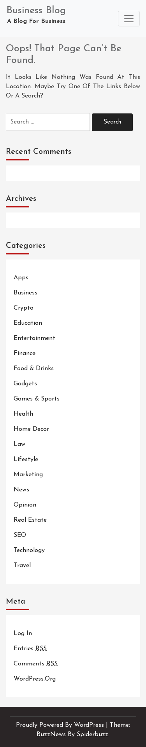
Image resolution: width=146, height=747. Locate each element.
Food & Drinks (34, 369)
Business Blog (36, 11)
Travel (22, 565)
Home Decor (31, 429)
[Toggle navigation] (129, 18)
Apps (21, 278)
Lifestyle (26, 459)
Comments (36, 664)
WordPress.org (35, 679)
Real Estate (30, 520)
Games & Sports (37, 399)
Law (19, 444)
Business (25, 293)
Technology (29, 550)
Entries (30, 649)
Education (28, 323)
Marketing (28, 475)
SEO (20, 535)
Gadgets (25, 384)
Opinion (25, 505)
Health (23, 414)
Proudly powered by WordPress (61, 725)
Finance (24, 353)
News (21, 490)
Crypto (23, 308)
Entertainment (34, 338)
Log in (23, 633)
